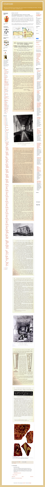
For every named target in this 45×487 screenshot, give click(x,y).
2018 (5, 119)
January (6, 141)
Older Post (31, 476)
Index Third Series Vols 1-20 (6, 98)
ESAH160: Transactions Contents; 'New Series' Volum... (7, 209)
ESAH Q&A (6, 83)
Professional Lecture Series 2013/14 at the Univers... (7, 161)
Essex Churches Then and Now (6, 85)
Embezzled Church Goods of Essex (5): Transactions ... (7, 154)
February (6, 139)
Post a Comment (15, 474)
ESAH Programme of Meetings (6, 82)
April (6, 137)
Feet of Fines (6, 91)
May (6, 136)
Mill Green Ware (39, 81)
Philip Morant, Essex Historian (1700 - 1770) (39, 182)
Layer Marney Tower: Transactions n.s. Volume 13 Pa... (7, 252)
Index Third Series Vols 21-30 (6, 101)
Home (22, 476)
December (6, 125)
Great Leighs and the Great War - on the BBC (7, 144)
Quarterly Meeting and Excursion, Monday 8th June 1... (7, 237)
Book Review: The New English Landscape (39, 91)
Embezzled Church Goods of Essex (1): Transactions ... (7, 181)
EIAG (5, 75)
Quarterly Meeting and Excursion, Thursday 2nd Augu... (7, 258)
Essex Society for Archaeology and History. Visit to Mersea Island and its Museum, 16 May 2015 (39, 105)
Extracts (5, 90)
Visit (5, 113)
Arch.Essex (6, 71)
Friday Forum (6, 94)
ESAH (5, 76)
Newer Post (13, 476)
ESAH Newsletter (5, 79)
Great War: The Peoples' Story (39, 158)
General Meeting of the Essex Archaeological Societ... (7, 242)
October (6, 129)
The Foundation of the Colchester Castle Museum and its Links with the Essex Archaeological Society (39, 131)
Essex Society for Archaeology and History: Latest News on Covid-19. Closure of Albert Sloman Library (39, 146)
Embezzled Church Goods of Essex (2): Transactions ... (7, 176)
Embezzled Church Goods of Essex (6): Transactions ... (7, 149)
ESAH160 (8, 4)
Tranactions (38, 56)
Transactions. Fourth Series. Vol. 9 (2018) (39, 118)
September (6, 130)
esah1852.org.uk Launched (39, 71)
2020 (5, 117)
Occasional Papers (5, 103)
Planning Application (5, 104)
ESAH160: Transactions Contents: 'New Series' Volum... (7, 186)
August (6, 132)
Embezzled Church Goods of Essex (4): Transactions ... (7, 166)
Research (5, 107)
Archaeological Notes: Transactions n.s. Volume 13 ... (7, 247)
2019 (5, 118)
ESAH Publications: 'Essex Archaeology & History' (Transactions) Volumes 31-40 (39, 168)
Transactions (6, 111)
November (6, 127)
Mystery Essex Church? (6, 158)
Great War (5, 96)
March (6, 138)
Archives (5, 72)
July (6, 133)
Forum (5, 93)
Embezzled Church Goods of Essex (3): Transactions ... (7, 171)
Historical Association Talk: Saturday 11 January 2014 (7, 231)
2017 (5, 120)
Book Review (6, 73)
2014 (5, 124)
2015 (5, 123)
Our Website (38, 44)
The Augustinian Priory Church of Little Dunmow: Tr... (7, 264)
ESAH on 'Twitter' (38, 46)
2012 (5, 269)
